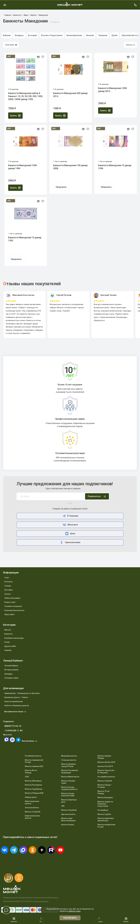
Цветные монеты (68, 814)
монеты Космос (67, 825)
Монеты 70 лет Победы (104, 792)
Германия (102, 35)
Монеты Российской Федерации (69, 771)
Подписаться (97, 496)
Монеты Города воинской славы (68, 794)
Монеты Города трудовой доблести (69, 788)
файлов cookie (75, 911)
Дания (114, 35)
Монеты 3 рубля (104, 814)
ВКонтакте (70, 525)
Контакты (8, 582)
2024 (27, 777)
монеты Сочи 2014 (105, 766)
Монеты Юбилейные (33, 781)
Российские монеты (33, 756)
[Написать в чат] (6, 910)
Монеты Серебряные (33, 789)
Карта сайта (9, 614)
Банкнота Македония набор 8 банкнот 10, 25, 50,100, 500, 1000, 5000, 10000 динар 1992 (25, 96)
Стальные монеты (68, 760)
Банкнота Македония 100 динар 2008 (70, 167)
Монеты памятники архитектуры (106, 819)
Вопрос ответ (10, 602)
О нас (6, 578)
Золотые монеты (32, 808)
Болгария (32, 35)
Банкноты (8, 634)
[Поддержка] (135, 5)
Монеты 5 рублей (105, 781)
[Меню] (4, 5)
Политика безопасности (14, 610)
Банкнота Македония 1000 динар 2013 (112, 89)
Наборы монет (31, 797)
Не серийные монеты (106, 777)
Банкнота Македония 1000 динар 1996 (22, 167)
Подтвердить (70, 918)
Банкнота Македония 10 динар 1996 (114, 167)
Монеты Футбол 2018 (106, 762)
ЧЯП (62, 806)
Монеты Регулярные (33, 785)
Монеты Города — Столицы (105, 786)
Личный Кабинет (11, 666)
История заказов (11, 670)
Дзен (70, 534)
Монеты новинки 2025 (34, 766)
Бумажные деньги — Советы (16, 697)
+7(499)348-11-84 (13, 730)
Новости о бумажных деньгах (16, 706)
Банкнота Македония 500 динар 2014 (70, 95)
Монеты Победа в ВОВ (34, 793)
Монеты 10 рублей (32, 812)
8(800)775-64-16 (12, 726)
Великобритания (74, 35)
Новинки (7, 650)
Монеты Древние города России (68, 765)
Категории (11, 45)
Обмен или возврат (12, 598)
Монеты (7, 630)
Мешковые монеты (69, 756)
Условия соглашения (13, 606)
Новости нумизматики (13, 701)
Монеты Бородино (105, 797)
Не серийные (103, 810)
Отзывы (7, 586)
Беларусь (19, 35)
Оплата (7, 594)
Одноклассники (70, 542)
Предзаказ (61, 187)
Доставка (8, 590)
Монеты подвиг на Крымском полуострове (105, 804)
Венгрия (90, 35)
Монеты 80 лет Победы (31, 771)
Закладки (8, 674)
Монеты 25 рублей (69, 810)
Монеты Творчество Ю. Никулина (106, 771)
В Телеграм (70, 516)
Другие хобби (10, 646)
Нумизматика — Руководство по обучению (22, 693)
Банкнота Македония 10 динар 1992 (24, 239)
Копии (7, 642)
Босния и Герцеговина (51, 35)
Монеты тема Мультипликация (68, 819)
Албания (7, 35)
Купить (15, 115)
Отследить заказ (11, 678)
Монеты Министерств (70, 777)
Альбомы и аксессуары (14, 638)
